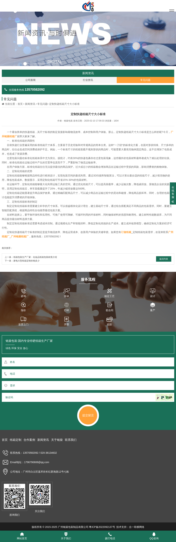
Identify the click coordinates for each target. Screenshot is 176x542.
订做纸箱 (126, 232)
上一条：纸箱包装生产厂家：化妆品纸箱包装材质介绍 (31, 257)
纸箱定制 (15, 439)
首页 (20, 103)
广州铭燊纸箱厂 (20, 236)
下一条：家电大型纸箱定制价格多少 (22, 260)
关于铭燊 (57, 439)
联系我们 (70, 439)
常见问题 (42, 103)
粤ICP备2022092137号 (102, 526)
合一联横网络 (136, 526)
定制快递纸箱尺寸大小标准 (64, 103)
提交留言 (88, 415)
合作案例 (29, 439)
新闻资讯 (30, 103)
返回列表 (163, 259)
